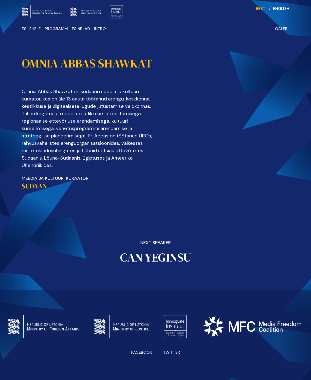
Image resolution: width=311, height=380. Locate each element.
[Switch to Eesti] (261, 8)
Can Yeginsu (155, 257)
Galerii (282, 28)
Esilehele (31, 28)
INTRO (100, 28)
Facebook (141, 352)
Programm (56, 28)
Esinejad (81, 28)
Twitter (171, 352)
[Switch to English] (281, 8)
